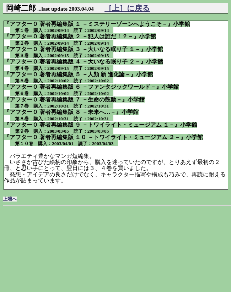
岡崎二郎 (21, 8)
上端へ (10, 199)
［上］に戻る (127, 8)
